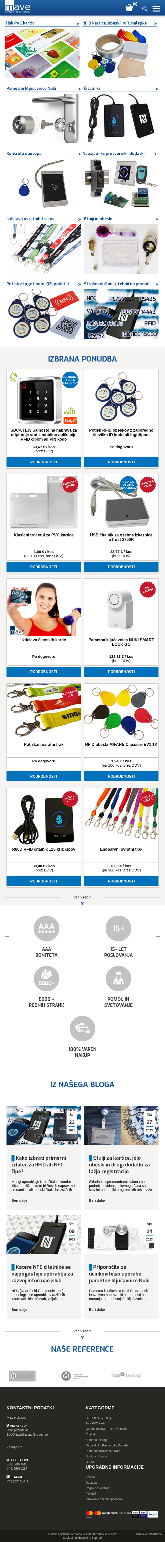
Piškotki (91, 1493)
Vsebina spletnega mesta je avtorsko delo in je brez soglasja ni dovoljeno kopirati (82, 1535)
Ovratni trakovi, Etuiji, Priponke (106, 1429)
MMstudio (155, 1534)
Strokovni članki (96, 1456)
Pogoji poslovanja (97, 1488)
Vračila (90, 1477)
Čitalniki (91, 1434)
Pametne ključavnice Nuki (103, 1451)
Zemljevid (14, 1447)
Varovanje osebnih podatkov (105, 1499)
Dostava (91, 1482)
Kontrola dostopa (97, 1440)
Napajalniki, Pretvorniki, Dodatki (107, 1445)
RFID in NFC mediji (99, 1418)
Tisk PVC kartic (96, 1423)
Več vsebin (83, 900)
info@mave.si (17, 1481)
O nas (90, 1462)
